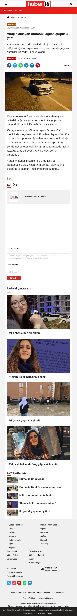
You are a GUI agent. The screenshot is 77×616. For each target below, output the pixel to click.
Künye (40, 593)
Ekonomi (13, 532)
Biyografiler (12, 559)
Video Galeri (12, 555)
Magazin (12, 536)
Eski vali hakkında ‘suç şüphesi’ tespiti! (33, 464)
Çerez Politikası (29, 598)
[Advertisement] (42, 224)
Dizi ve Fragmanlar (48, 525)
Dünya (12, 529)
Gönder (14, 278)
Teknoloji (44, 544)
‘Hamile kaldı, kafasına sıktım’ (27, 376)
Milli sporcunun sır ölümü (25, 332)
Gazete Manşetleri (15, 572)
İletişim (47, 593)
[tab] (14, 248)
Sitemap (20, 593)
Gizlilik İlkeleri (58, 593)
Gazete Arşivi (35, 563)
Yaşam (12, 547)
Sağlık (43, 536)
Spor (11, 544)
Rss (13, 593)
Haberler (14, 17)
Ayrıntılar (41, 613)
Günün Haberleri (36, 555)
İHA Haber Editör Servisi (35, 196)
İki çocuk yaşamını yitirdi (24, 420)
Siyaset (43, 540)
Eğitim (43, 529)
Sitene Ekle (30, 593)
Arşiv (31, 559)
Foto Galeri (12, 551)
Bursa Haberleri (16, 525)
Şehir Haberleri (15, 540)
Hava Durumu (13, 568)
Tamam (49, 613)
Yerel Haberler (35, 551)
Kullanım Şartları (45, 598)
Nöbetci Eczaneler (15, 576)
